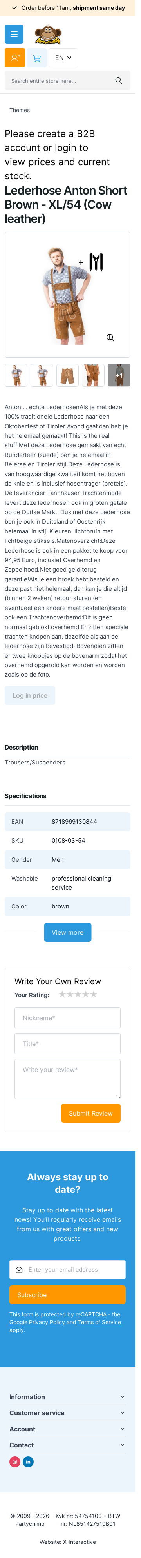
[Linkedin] (28, 1461)
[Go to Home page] (48, 34)
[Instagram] (14, 1461)
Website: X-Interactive (68, 1541)
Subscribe (32, 1295)
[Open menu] (14, 34)
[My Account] (15, 57)
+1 (119, 375)
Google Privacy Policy (37, 1322)
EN (64, 58)
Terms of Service (99, 1322)
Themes (19, 110)
